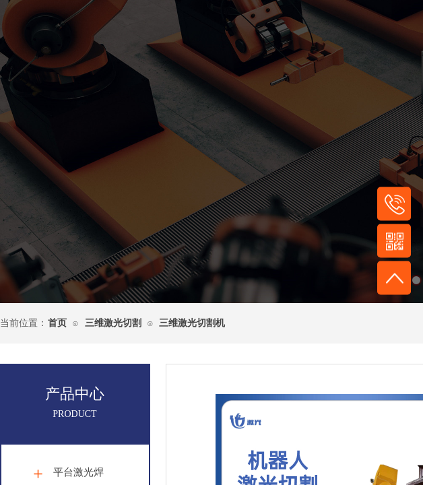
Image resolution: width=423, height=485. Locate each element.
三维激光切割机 (192, 323)
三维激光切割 (113, 323)
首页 (57, 323)
